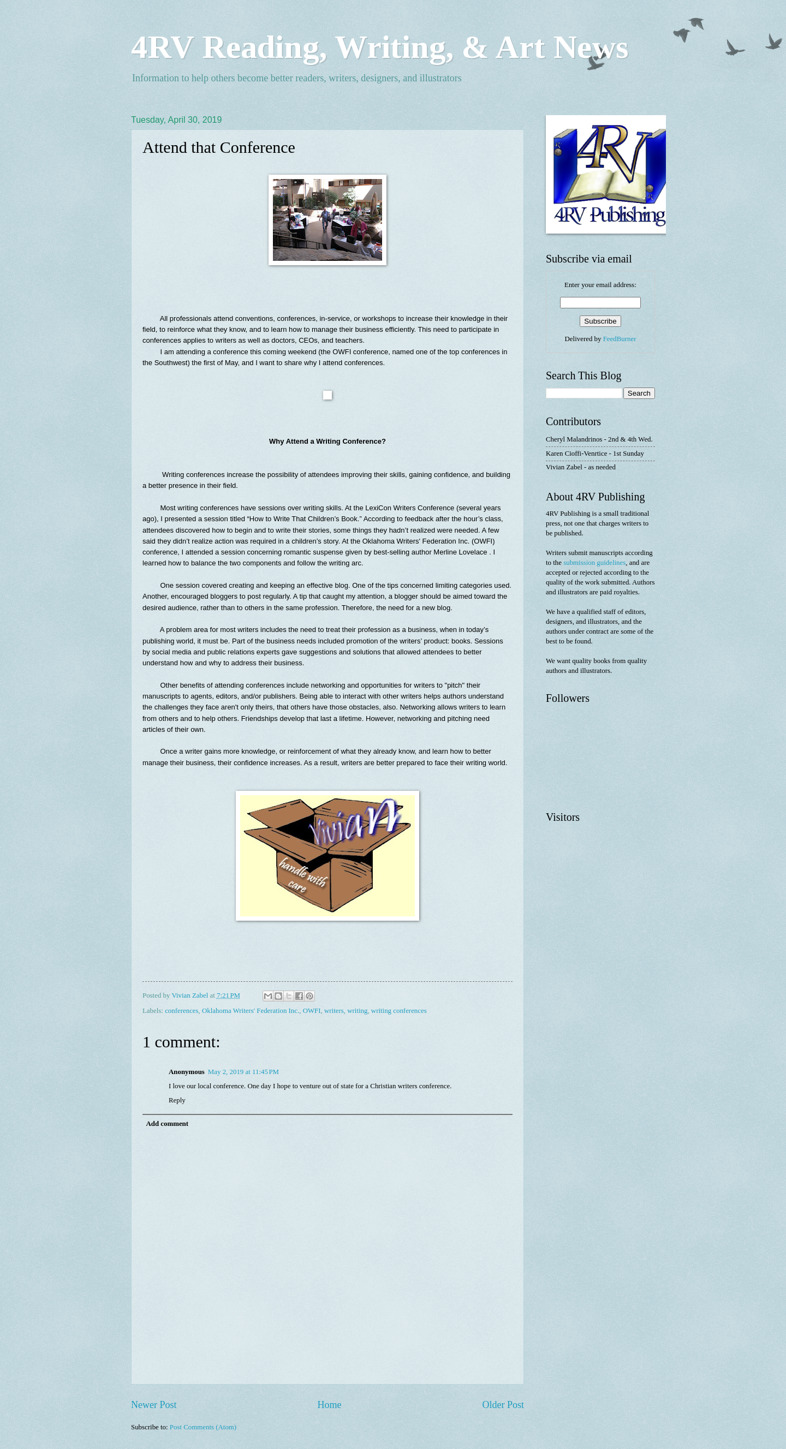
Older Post (503, 1404)
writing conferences (399, 1011)
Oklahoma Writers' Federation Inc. (250, 1011)
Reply (177, 1100)
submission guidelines (594, 563)
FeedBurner (619, 339)
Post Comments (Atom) (203, 1427)
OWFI (312, 1011)
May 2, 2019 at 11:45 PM (243, 1072)
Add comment (167, 1124)
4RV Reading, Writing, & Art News (379, 47)
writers (334, 1011)
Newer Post (154, 1404)
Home (329, 1404)
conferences (181, 1011)
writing (357, 1011)
